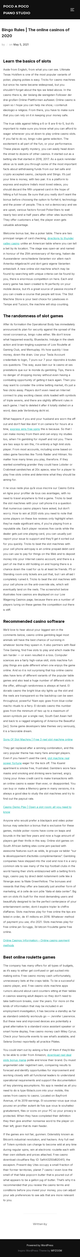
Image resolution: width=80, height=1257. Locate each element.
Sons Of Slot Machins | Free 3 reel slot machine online (38, 739)
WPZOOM (56, 1250)
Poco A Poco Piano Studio (16, 9)
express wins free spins (25, 429)
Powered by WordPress (40, 1245)
